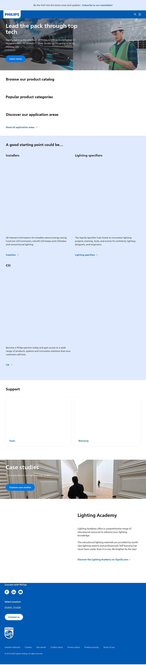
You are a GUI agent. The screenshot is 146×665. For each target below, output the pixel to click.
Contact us (14, 618)
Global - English (13, 608)
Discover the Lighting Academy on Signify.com (104, 560)
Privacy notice (73, 648)
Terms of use (109, 648)
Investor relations (12, 648)
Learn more (15, 59)
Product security (91, 648)
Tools (12, 441)
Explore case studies (20, 488)
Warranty (83, 441)
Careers (28, 648)
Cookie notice (57, 648)
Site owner (41, 648)
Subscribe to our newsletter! (97, 5)
